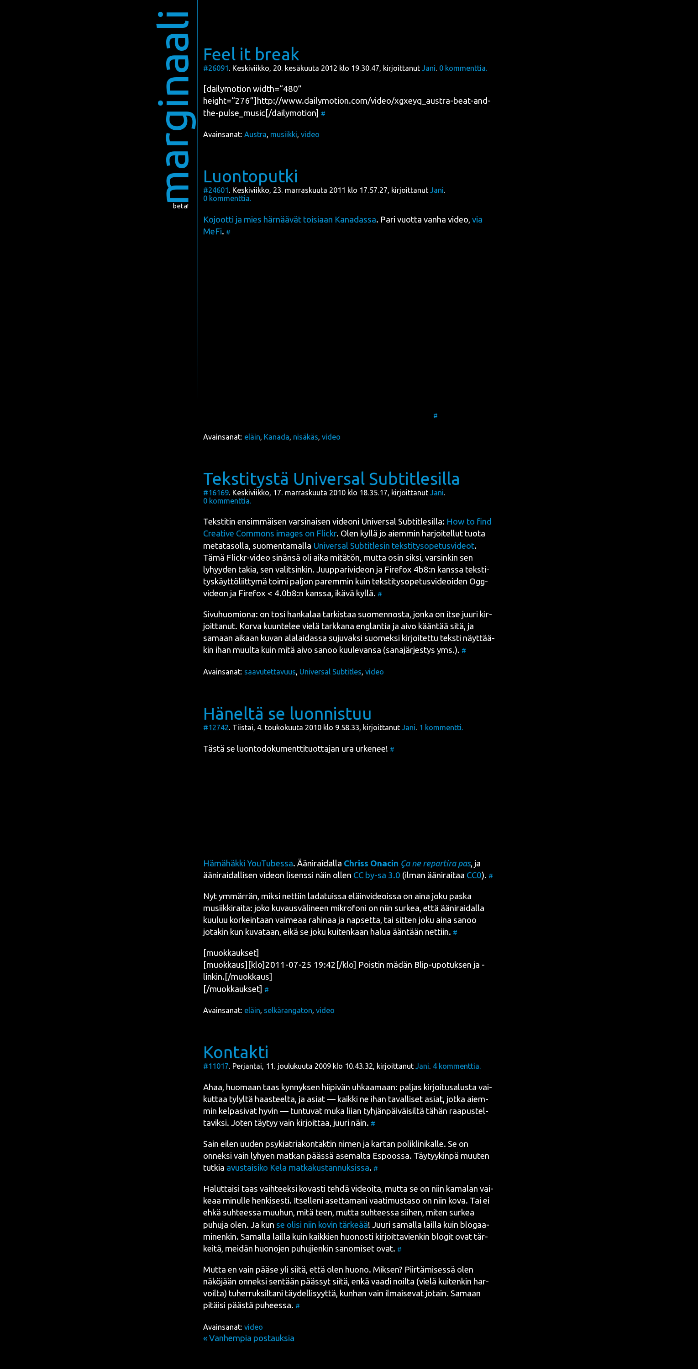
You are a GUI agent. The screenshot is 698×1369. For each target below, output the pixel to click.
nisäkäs (305, 437)
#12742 (216, 727)
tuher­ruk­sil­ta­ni (256, 1293)
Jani (429, 68)
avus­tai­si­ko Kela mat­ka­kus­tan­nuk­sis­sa (297, 1168)
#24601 (216, 190)
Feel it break (251, 54)
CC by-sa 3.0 (376, 875)
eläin (252, 437)
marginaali (172, 107)
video (310, 134)
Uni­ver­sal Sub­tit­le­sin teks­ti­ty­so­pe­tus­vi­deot (393, 546)
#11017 (216, 1066)
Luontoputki (250, 176)
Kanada (276, 437)
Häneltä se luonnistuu (287, 713)
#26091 (216, 68)
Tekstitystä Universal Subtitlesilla (331, 478)
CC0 (474, 875)
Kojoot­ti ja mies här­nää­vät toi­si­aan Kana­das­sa (289, 219)
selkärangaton (288, 1010)
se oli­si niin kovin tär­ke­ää (322, 1225)
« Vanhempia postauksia (248, 1338)
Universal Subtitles (330, 672)
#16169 (216, 492)
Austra (255, 134)
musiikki (283, 134)
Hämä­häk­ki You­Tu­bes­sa (248, 863)
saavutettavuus (270, 672)
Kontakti (236, 1051)
